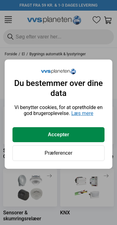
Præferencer (58, 153)
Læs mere (82, 113)
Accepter (58, 134)
